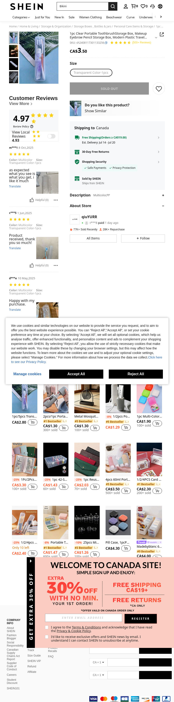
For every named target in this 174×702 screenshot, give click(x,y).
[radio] (91, 72)
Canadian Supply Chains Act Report (13, 649)
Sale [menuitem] (72, 17)
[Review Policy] (23, 126)
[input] (83, 618)
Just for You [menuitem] (42, 17)
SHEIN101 (13, 683)
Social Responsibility (15, 638)
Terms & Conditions (86, 627)
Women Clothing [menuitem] (90, 17)
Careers (12, 669)
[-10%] (78, 543)
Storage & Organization (56, 26)
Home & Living (29, 26)
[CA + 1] (98, 657)
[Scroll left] (155, 17)
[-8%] (109, 417)
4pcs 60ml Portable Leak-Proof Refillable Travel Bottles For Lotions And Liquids (118, 480)
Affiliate (31, 666)
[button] (152, 6)
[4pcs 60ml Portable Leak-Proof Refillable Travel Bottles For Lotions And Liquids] (118, 459)
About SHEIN (11, 624)
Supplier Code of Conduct (12, 661)
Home (13, 26)
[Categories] (21, 17)
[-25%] (16, 480)
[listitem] (24, 407)
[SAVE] (159, 88)
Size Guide (34, 650)
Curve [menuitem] (130, 17)
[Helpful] (31, 200)
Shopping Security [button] (94, 161)
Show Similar (95, 111)
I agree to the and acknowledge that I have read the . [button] (102, 629)
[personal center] (125, 6)
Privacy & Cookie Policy (74, 631)
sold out (109, 88)
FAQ (50, 651)
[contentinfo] (130, 696)
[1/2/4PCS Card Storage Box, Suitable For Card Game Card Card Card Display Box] (149, 459)
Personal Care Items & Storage (133, 26)
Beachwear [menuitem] (114, 17)
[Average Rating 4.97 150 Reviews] (130, 43)
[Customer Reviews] (33, 100)
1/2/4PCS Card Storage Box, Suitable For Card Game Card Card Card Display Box (149, 480)
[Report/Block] (55, 200)
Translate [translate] (15, 186)
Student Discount (12, 676)
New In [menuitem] (59, 17)
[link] (134, 6)
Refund (31, 661)
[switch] (51, 136)
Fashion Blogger (12, 631)
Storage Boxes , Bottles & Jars (92, 26)
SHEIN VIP (34, 655)
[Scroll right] (160, 17)
